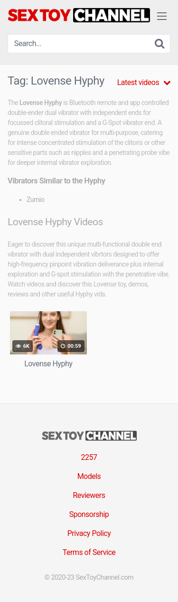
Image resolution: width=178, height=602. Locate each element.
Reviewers (89, 495)
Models (89, 476)
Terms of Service (89, 552)
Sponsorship (89, 514)
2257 (89, 457)
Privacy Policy (89, 533)
